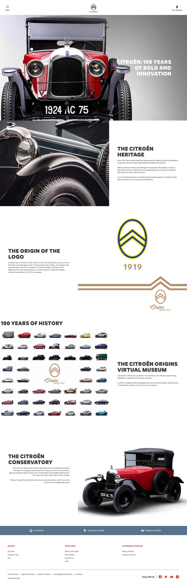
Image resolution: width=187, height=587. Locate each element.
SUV (9, 558)
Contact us (69, 558)
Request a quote (129, 555)
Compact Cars (13, 555)
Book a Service (128, 551)
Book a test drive (72, 551)
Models (11, 546)
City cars (11, 551)
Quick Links (70, 546)
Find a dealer (70, 555)
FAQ (66, 561)
